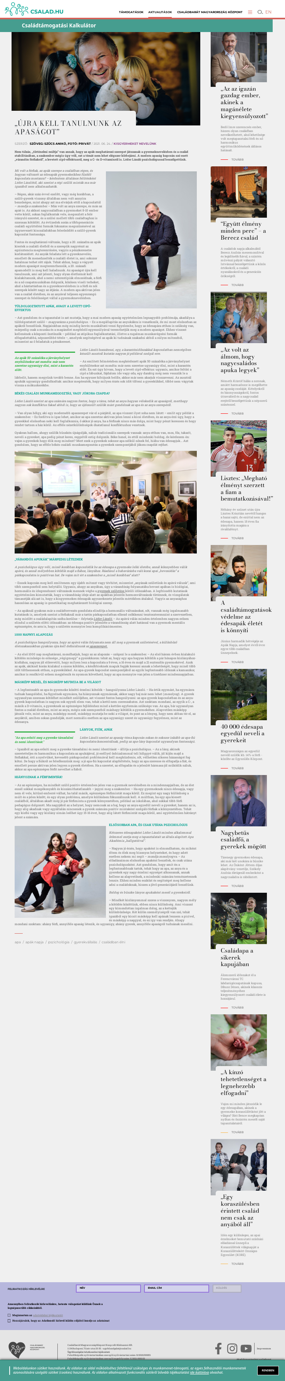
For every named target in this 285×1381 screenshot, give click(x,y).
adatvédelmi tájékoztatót (48, 1315)
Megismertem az (37, 1315)
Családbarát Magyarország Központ (210, 12)
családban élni (113, 942)
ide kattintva (199, 1372)
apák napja (34, 942)
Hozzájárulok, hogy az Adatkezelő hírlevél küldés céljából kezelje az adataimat (60, 1320)
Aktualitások (160, 12)
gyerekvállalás (85, 942)
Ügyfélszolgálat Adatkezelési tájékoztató (88, 1352)
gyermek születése (111, 591)
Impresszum (264, 1348)
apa (18, 942)
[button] (250, 12)
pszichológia (58, 942)
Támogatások (131, 12)
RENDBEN (268, 1370)
